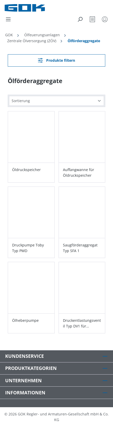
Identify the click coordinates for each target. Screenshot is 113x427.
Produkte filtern (56, 60)
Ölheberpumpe (25, 320)
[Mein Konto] (105, 19)
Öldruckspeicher (26, 169)
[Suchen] (80, 19)
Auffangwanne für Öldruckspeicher (78, 172)
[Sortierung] (56, 101)
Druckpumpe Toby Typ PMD (28, 248)
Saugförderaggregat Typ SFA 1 (80, 248)
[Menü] (8, 19)
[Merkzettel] (92, 19)
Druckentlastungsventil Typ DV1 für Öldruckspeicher (82, 323)
